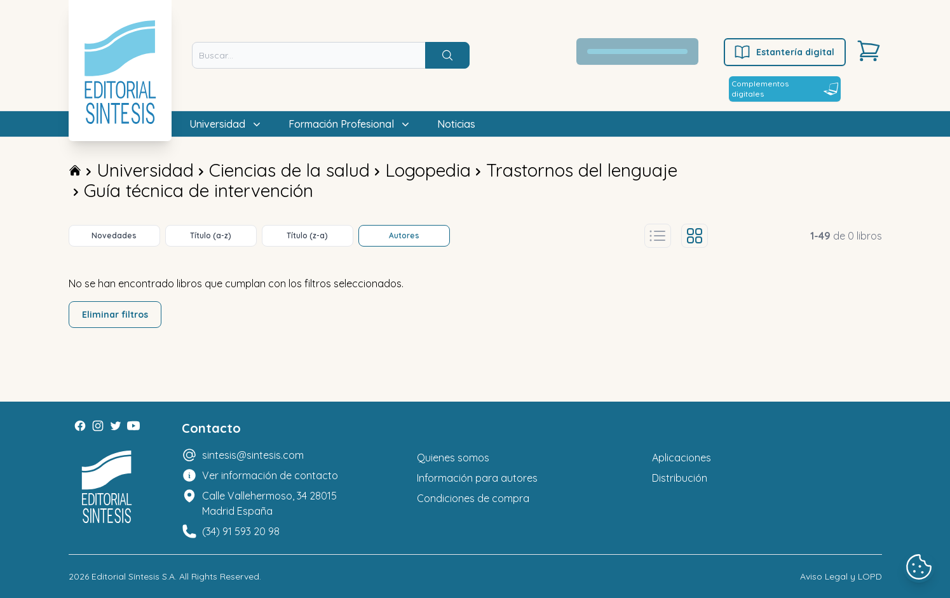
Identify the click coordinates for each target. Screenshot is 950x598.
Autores (404, 235)
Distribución (679, 478)
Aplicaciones (681, 457)
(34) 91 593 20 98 (241, 531)
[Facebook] (80, 425)
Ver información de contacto (270, 475)
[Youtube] (133, 425)
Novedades (114, 235)
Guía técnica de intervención (198, 190)
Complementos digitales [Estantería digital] (784, 89)
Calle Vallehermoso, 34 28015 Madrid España (269, 503)
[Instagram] (98, 425)
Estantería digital (783, 52)
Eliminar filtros (115, 314)
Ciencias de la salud (289, 170)
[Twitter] (115, 425)
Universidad (145, 170)
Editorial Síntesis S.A (133, 576)
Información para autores (477, 478)
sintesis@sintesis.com (253, 455)
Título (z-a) (307, 235)
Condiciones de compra (473, 498)
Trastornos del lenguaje (581, 170)
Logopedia (428, 170)
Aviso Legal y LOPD (841, 576)
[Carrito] (868, 51)
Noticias (456, 124)
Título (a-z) (210, 235)
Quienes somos (453, 457)
